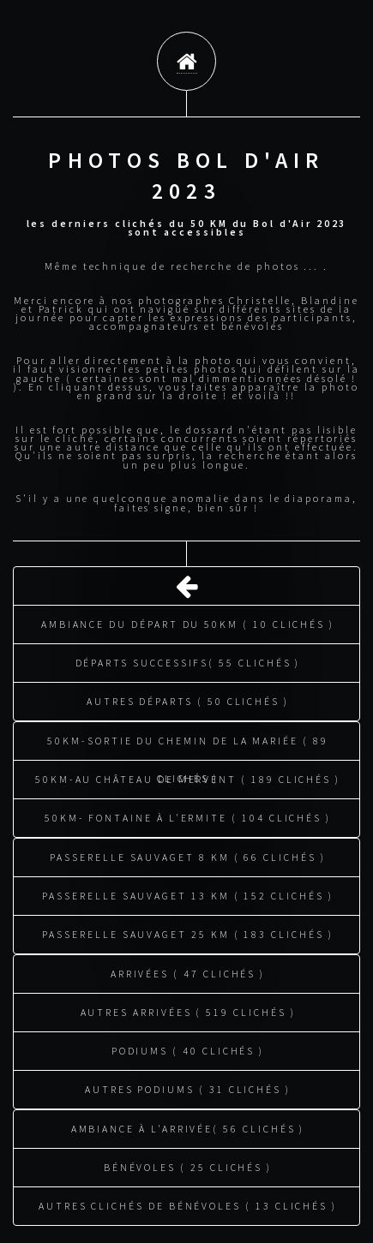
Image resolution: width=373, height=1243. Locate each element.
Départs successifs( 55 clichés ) (188, 660)
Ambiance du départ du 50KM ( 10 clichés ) (187, 621)
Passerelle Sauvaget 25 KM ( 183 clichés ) (187, 931)
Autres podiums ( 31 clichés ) (188, 1086)
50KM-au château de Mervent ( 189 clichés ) (187, 776)
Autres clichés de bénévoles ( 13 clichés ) (188, 1203)
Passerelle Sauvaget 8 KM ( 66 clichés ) (187, 854)
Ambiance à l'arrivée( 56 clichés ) (188, 1126)
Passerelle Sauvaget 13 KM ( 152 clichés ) (187, 893)
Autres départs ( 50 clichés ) (188, 698)
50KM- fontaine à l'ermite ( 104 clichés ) (188, 815)
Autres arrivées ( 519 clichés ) (188, 1009)
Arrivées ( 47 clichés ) (188, 971)
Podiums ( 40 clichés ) (188, 1048)
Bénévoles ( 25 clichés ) (188, 1164)
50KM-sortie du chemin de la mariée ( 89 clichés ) (187, 744)
